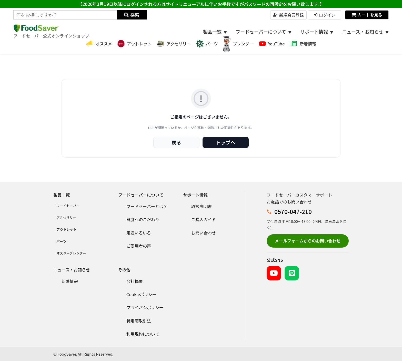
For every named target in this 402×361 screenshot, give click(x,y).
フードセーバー (68, 205)
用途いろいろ (138, 233)
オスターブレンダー (71, 253)
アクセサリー (66, 217)
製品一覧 (215, 31)
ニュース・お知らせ (365, 31)
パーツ (61, 241)
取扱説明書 (201, 206)
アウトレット (66, 229)
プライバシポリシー (144, 307)
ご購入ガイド (203, 219)
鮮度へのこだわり (142, 219)
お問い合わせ (203, 233)
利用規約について (142, 334)
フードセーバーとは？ (146, 206)
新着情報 (70, 281)
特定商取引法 (138, 321)
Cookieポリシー (141, 294)
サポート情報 (316, 31)
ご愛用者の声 (138, 246)
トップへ (225, 142)
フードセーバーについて (264, 31)
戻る (176, 142)
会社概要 (134, 281)
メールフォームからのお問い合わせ (307, 241)
